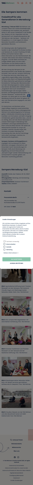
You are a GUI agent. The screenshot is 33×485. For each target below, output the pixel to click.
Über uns (16, 451)
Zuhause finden (16, 440)
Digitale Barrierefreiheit (16, 473)
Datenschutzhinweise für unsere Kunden (16, 468)
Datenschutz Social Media (16, 465)
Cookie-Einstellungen (16, 480)
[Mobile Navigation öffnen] (30, 3)
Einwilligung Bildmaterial (16, 475)
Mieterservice (16, 447)
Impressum (16, 478)
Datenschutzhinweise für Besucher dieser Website (17, 470)
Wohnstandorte (16, 443)
